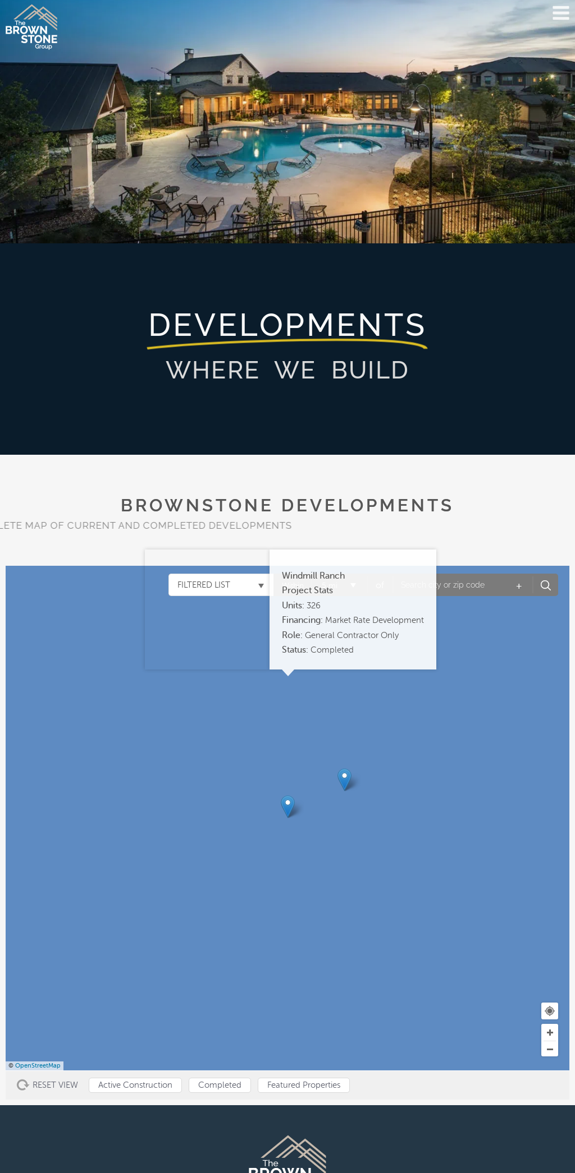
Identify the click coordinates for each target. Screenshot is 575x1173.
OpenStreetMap (38, 1065)
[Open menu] (560, 12)
